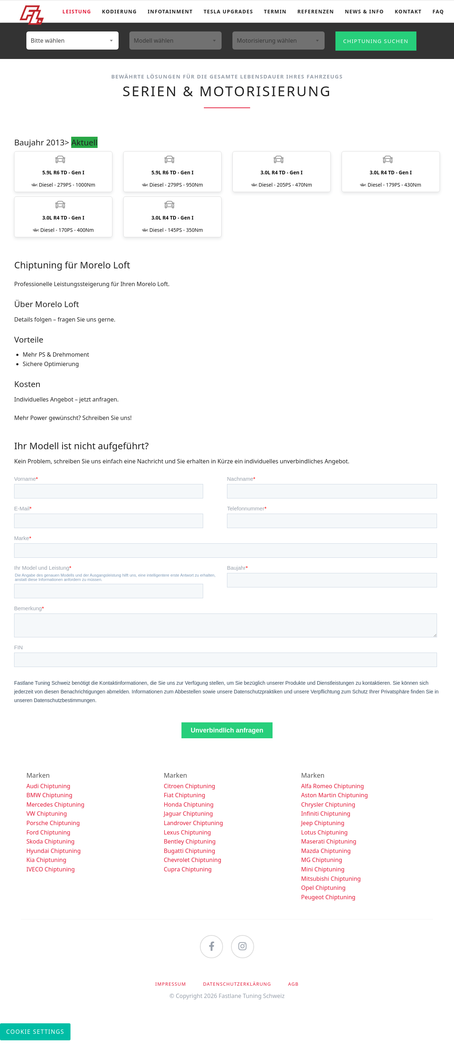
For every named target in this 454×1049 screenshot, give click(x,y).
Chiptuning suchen (375, 40)
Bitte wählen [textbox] (48, 40)
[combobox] (72, 40)
